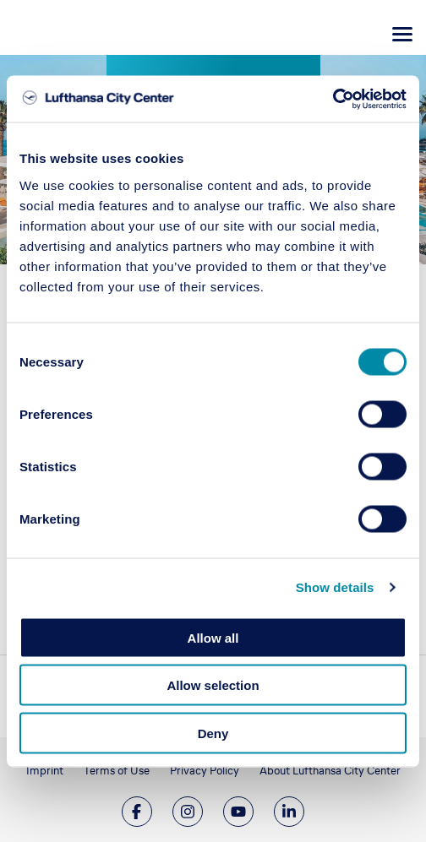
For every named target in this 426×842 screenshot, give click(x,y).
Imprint (44, 771)
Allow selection (213, 685)
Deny (213, 732)
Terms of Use (117, 771)
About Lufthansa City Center (330, 771)
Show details (335, 587)
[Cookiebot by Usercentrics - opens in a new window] (333, 99)
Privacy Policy (204, 771)
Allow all (213, 637)
